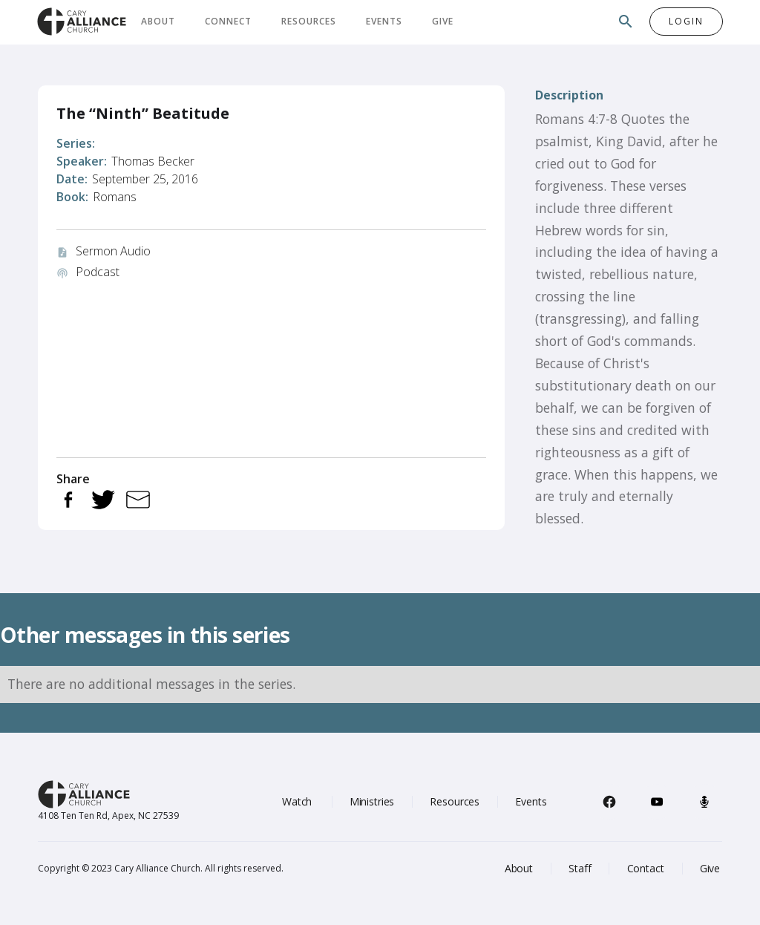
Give (442, 21)
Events (384, 21)
